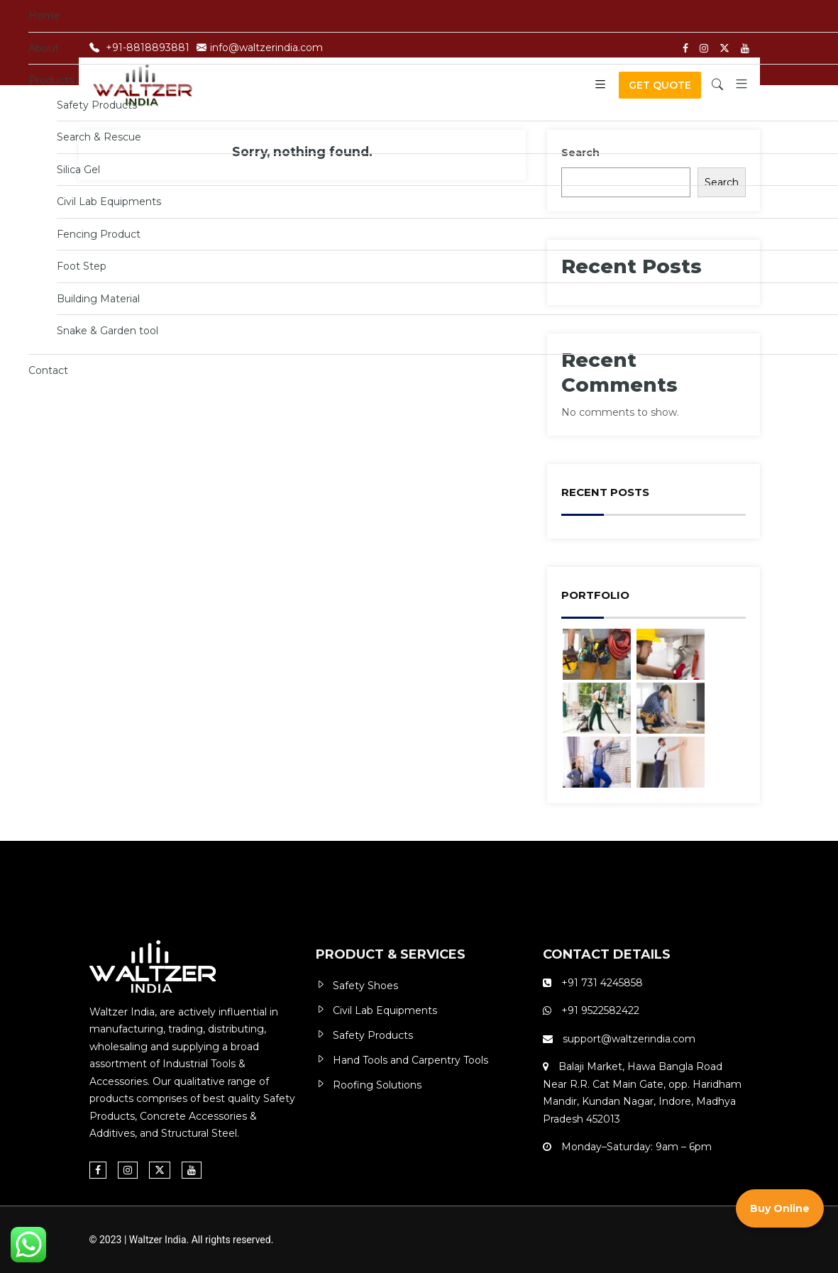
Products (51, 80)
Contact (48, 370)
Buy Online (780, 1209)
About (43, 48)
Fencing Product (98, 234)
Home (44, 15)
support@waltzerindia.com (629, 1038)
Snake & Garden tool (107, 330)
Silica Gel (78, 169)
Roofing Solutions (377, 1085)
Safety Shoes (365, 985)
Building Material (98, 298)
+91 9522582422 (598, 1010)
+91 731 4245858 (602, 982)
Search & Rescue (99, 137)
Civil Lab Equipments (109, 201)
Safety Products (97, 105)
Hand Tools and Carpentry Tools (410, 1060)
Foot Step (81, 266)
